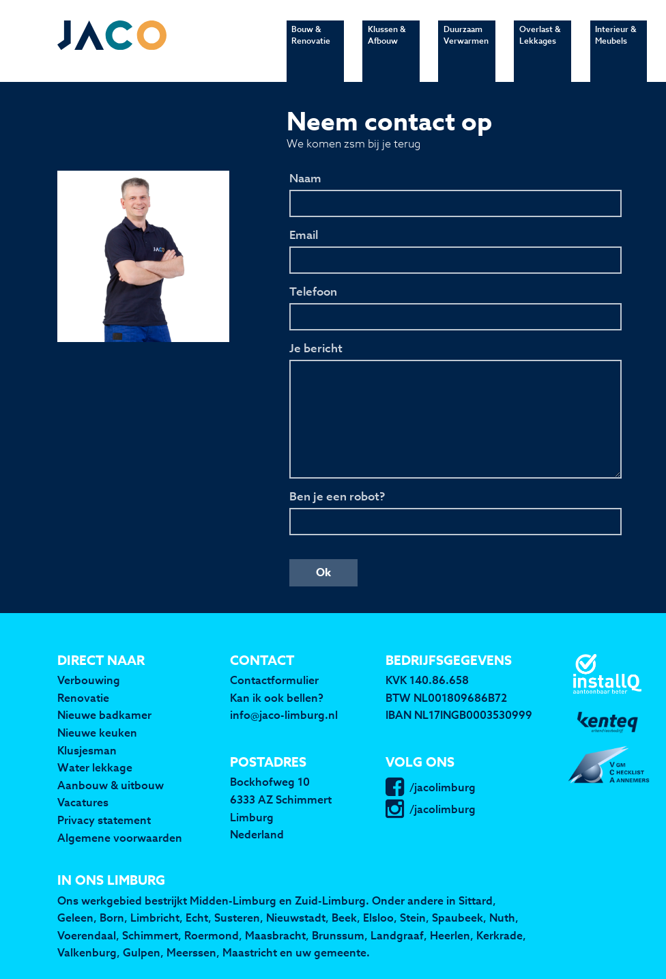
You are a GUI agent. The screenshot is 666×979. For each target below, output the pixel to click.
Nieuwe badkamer (104, 714)
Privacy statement (104, 819)
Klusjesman (87, 750)
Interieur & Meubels (615, 49)
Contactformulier (274, 679)
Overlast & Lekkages (539, 49)
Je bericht (316, 349)
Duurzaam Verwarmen (466, 49)
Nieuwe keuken (97, 732)
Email (303, 235)
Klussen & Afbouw (386, 49)
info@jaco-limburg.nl (284, 714)
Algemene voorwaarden (119, 837)
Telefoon (313, 292)
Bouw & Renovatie (310, 49)
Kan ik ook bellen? (276, 697)
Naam (305, 179)
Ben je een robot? (337, 497)
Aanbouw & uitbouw (110, 785)
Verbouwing (88, 679)
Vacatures (82, 802)
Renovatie (83, 697)
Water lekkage (94, 767)
